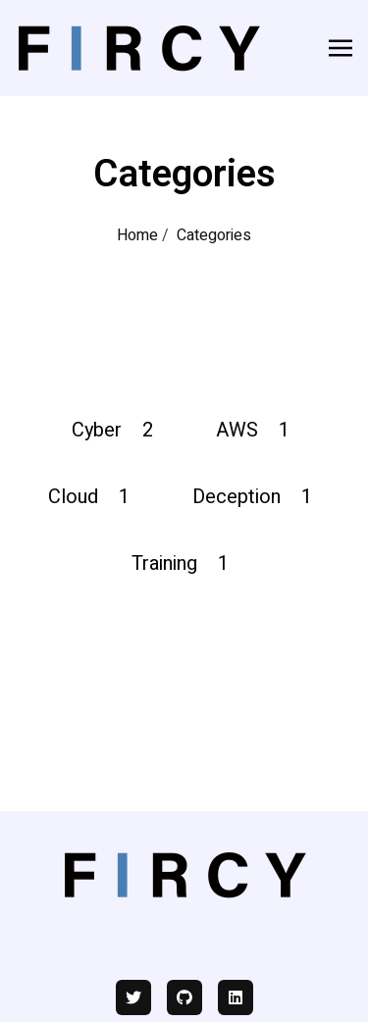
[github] (184, 997)
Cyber (116, 430)
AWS (256, 430)
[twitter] (133, 997)
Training (184, 563)
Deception (256, 497)
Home (137, 235)
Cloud (92, 497)
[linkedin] (235, 997)
